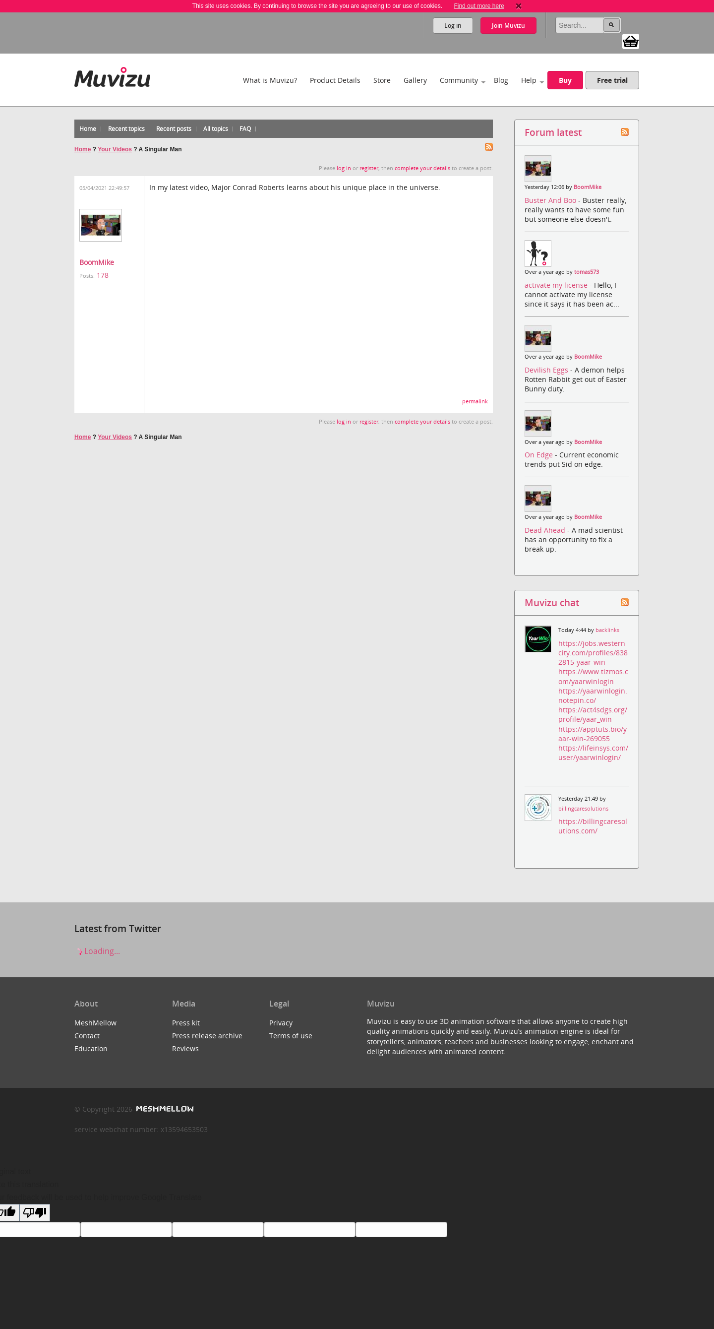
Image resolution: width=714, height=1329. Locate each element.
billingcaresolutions (583, 808)
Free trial (612, 80)
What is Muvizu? (270, 80)
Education (91, 1048)
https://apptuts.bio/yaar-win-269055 (592, 733)
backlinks (607, 630)
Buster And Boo (551, 200)
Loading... (97, 951)
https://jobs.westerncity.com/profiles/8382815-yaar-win (593, 652)
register (368, 168)
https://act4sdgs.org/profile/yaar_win (592, 714)
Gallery (415, 80)
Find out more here (479, 5)
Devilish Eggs (547, 370)
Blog (501, 80)
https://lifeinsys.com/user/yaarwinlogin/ (593, 752)
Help (528, 80)
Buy (565, 80)
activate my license (557, 285)
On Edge (540, 454)
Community (459, 80)
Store (382, 80)
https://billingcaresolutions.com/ (592, 826)
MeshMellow (95, 1022)
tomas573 (586, 271)
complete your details (422, 168)
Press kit (186, 1022)
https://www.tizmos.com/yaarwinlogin (593, 676)
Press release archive (207, 1035)
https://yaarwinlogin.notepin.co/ (592, 695)
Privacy (281, 1022)
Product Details (335, 80)
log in (344, 168)
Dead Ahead (546, 530)
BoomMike (96, 262)
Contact (87, 1035)
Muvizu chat (552, 602)
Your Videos (115, 149)
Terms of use (290, 1035)
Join (508, 25)
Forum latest (553, 132)
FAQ (245, 129)
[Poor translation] (34, 1212)
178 (103, 275)
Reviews (185, 1048)
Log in (453, 25)
